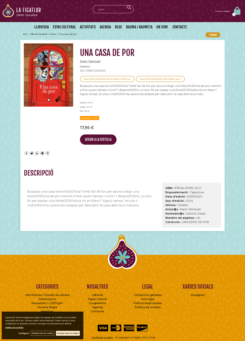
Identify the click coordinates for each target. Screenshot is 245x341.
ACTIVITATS (88, 27)
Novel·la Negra (47, 307)
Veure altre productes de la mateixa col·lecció (107, 79)
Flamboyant (85, 66)
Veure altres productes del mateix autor (160, 79)
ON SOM (162, 27)
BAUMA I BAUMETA (139, 27)
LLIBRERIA (41, 27)
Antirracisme (47, 299)
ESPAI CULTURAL (64, 27)
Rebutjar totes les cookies (42, 333)
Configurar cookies (103, 337)
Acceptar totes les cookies (68, 333)
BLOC (118, 27)
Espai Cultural (97, 299)
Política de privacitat (147, 303)
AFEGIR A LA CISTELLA (98, 139)
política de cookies (14, 327)
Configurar (24, 333)
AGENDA (105, 27)
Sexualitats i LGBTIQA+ (47, 303)
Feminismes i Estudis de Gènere (47, 295)
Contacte (97, 311)
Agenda (97, 307)
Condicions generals (148, 295)
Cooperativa (97, 303)
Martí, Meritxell (90, 61)
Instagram (198, 295)
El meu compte (222, 11)
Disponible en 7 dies (89, 118)
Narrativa (47, 311)
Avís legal (147, 299)
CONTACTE (179, 27)
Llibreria (97, 295)
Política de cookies (148, 307)
